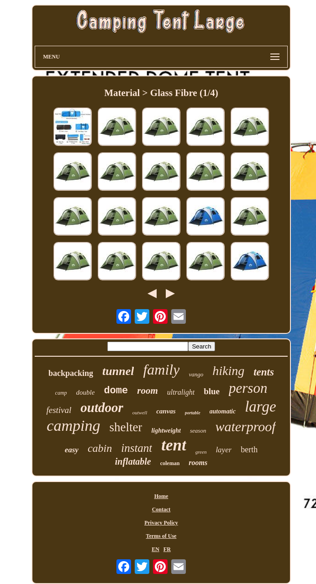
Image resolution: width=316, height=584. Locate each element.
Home (161, 496)
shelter (125, 427)
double (85, 392)
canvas (166, 411)
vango (196, 374)
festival (58, 410)
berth (249, 449)
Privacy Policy (161, 523)
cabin (100, 448)
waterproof (245, 426)
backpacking (70, 373)
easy (72, 449)
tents (263, 372)
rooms (198, 462)
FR (167, 549)
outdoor (101, 407)
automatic (223, 411)
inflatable (133, 461)
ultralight (181, 392)
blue (212, 391)
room (147, 390)
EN (155, 549)
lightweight (166, 430)
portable (192, 412)
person (248, 388)
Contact (161, 509)
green (201, 452)
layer (224, 449)
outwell (139, 412)
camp (61, 393)
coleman (170, 463)
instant (136, 448)
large (260, 406)
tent (173, 445)
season (198, 430)
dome (116, 390)
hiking (228, 371)
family (161, 369)
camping (73, 425)
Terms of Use (161, 536)
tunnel (118, 371)
